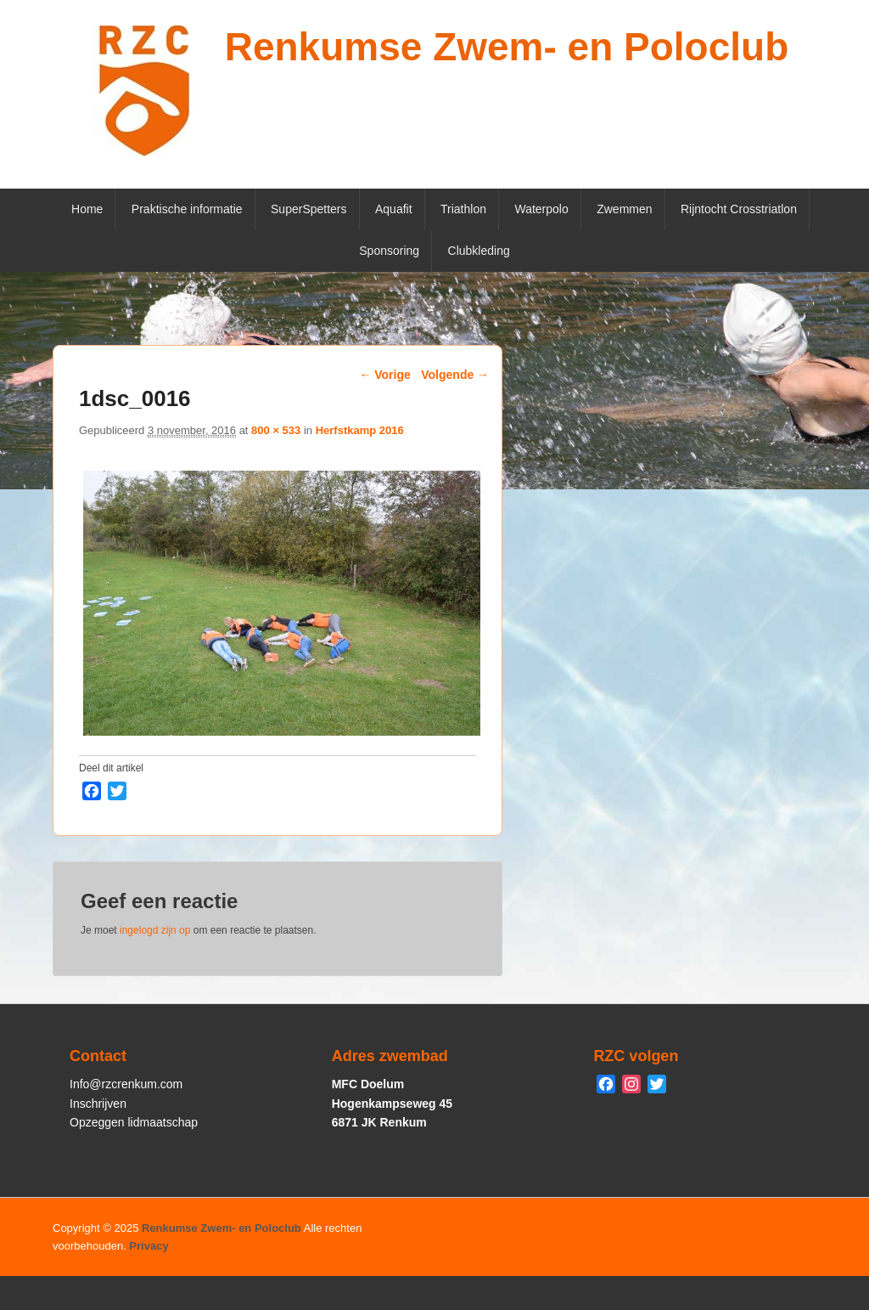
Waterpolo (541, 209)
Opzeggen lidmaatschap (134, 1122)
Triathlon (463, 209)
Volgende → (455, 374)
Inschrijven (98, 1103)
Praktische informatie (187, 209)
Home (87, 209)
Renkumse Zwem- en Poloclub (507, 47)
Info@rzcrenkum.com (126, 1084)
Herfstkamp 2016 (360, 430)
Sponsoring (389, 250)
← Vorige (384, 374)
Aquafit (393, 209)
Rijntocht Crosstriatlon (739, 209)
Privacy (148, 1245)
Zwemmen (624, 209)
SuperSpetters (309, 209)
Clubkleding (479, 250)
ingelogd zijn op (155, 930)
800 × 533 (275, 430)
